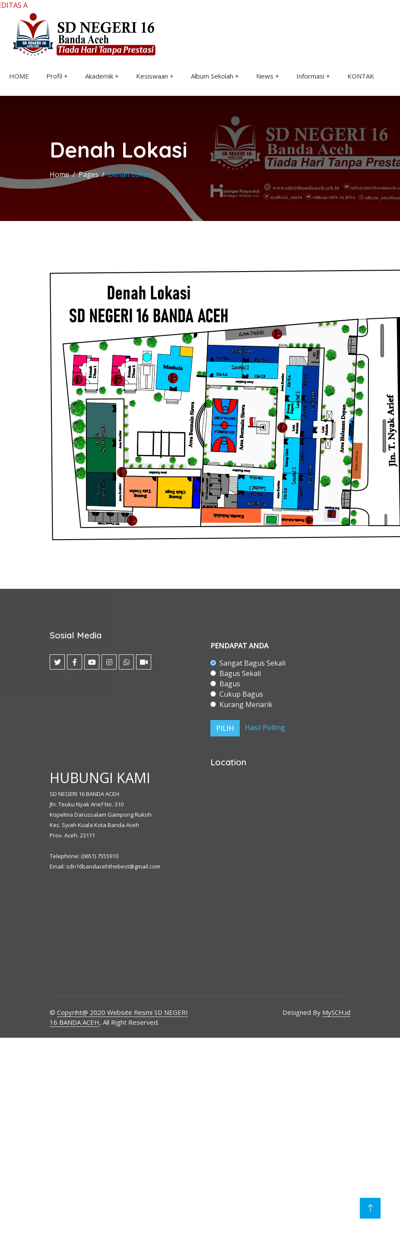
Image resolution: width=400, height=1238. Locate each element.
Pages (88, 174)
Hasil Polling (265, 728)
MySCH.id (336, 1012)
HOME (19, 76)
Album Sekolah (212, 76)
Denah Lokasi (130, 174)
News (264, 76)
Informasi (310, 76)
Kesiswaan (152, 76)
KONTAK (360, 76)
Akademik (99, 76)
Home (59, 174)
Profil (54, 76)
